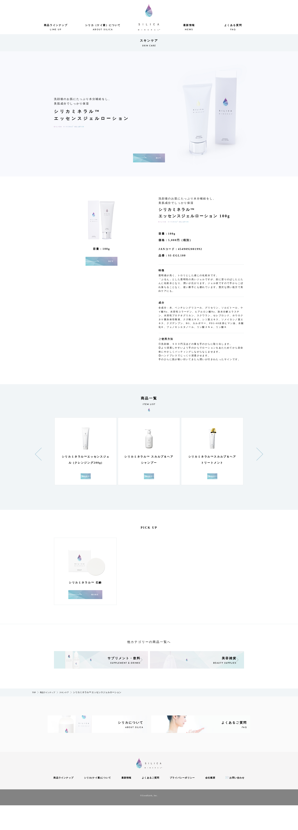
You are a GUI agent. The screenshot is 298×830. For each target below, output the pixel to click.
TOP (34, 709)
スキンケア (64, 709)
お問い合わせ (236, 802)
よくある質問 (233, 28)
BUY (158, 158)
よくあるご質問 (150, 802)
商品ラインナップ (56, 28)
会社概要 (210, 802)
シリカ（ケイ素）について (103, 28)
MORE (95, 482)
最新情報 (189, 28)
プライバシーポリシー (182, 802)
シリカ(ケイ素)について (97, 802)
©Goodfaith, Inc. (149, 820)
